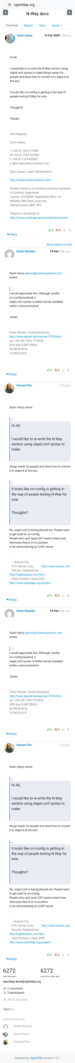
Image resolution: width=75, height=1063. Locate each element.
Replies (28, 25)
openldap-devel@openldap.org (22, 981)
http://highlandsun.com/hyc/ (27, 574)
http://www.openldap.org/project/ (30, 583)
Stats (42, 25)
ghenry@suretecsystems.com (43, 273)
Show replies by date (59, 244)
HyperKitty (36, 1058)
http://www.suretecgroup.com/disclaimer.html (39, 217)
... (12, 289)
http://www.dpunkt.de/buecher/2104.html (35, 336)
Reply (12, 234)
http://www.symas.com (55, 566)
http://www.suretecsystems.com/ (31, 180)
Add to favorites (15, 999)
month (55, 25)
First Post (12, 25)
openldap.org (24, 5)
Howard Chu (24, 385)
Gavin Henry (24, 35)
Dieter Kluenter (25, 251)
